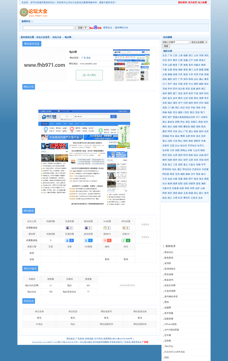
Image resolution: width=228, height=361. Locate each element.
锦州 (185, 141)
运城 (201, 155)
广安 (185, 131)
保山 (196, 193)
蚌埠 (193, 136)
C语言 (186, 112)
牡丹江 (200, 145)
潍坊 (175, 103)
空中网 (167, 335)
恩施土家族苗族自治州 (184, 117)
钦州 (206, 160)
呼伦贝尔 (187, 169)
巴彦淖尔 (196, 169)
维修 (164, 112)
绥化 (170, 155)
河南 (201, 55)
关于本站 (98, 338)
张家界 (192, 183)
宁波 (196, 93)
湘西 (203, 183)
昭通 (191, 193)
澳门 (191, 69)
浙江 (191, 55)
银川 (203, 174)
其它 (175, 79)
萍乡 (172, 136)
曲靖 (180, 193)
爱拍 (166, 302)
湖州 (164, 98)
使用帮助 (107, 338)
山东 (196, 55)
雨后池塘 (168, 274)
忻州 (185, 155)
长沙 (164, 183)
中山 (191, 84)
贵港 (164, 164)
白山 (177, 145)
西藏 (206, 69)
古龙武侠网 (169, 291)
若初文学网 (169, 285)
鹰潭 (182, 136)
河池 (201, 160)
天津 (164, 65)
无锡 (164, 88)
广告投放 (80, 338)
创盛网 (167, 307)
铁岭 (191, 141)
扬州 (198, 88)
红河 (180, 198)
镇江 (203, 88)
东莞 (185, 84)
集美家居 (168, 258)
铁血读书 (168, 280)
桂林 (170, 160)
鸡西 (177, 150)
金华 (175, 98)
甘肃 (170, 69)
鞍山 (180, 141)
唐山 (164, 122)
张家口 (194, 122)
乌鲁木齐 (166, 188)
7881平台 (168, 346)
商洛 (198, 174)
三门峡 (171, 107)
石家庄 (204, 117)
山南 (202, 188)
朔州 (180, 155)
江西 (180, 60)
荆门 (202, 112)
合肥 (188, 136)
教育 (175, 65)
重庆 (175, 60)
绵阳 (180, 126)
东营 (164, 103)
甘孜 (175, 131)
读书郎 (167, 263)
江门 (164, 84)
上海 (180, 55)
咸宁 (170, 117)
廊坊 (164, 126)
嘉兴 (170, 98)
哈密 (182, 188)
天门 (198, 117)
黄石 (192, 112)
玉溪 (185, 193)
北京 (164, 55)
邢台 (182, 122)
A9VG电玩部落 (171, 330)
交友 (200, 198)
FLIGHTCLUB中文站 (174, 352)
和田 (187, 188)
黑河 (164, 155)
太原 (175, 155)
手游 (203, 107)
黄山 (164, 141)
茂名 (175, 84)
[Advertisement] (132, 12)
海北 (201, 179)
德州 (191, 103)
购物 (170, 74)
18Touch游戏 (170, 324)
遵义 (185, 164)
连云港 (181, 88)
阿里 (164, 193)
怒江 (170, 198)
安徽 (185, 60)
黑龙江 (202, 60)
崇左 (180, 160)
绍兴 (206, 93)
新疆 (201, 69)
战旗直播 (168, 318)
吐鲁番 (175, 188)
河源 (180, 84)
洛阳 (206, 103)
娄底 (198, 183)
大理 (175, 198)
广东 (170, 55)
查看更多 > (146, 224)
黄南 (206, 179)
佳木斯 (165, 150)
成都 (175, 126)
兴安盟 (205, 169)
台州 (185, 98)
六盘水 (192, 164)
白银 (175, 179)
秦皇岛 (171, 122)
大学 (191, 74)
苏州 (175, 88)
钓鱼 (201, 74)
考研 (198, 107)
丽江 (201, 193)
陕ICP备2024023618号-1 (68, 342)
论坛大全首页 (43, 37)
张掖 (180, 179)
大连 (175, 141)
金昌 (170, 179)
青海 (175, 69)
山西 (170, 65)
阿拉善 (165, 174)
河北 (164, 60)
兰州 (164, 179)
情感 (206, 74)
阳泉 (191, 155)
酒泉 (185, 179)
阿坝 (170, 131)
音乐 (175, 112)
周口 (177, 107)
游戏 (175, 74)
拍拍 (166, 357)
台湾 (196, 69)
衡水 (170, 126)
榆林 (188, 174)
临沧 (164, 198)
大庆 (172, 150)
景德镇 (165, 136)
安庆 (203, 136)
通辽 (179, 169)
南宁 (206, 155)
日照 (185, 103)
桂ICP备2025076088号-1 (123, 338)
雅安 (164, 131)
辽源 (172, 145)
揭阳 (201, 84)
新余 (177, 136)
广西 (180, 65)
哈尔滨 (183, 145)
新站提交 (70, 338)
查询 (107, 259)
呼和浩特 (166, 169)
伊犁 (192, 188)
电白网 (68, 37)
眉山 (191, 131)
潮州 (196, 84)
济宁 (180, 103)
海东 (196, 179)
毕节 (203, 164)
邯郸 (177, 122)
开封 (201, 103)
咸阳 (182, 174)
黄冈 (164, 117)
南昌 (196, 131)
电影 (170, 112)
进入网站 (91, 75)
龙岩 (180, 93)
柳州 (164, 160)
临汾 (196, 155)
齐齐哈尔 (192, 145)
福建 (185, 55)
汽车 (180, 74)
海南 (185, 65)
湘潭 (175, 183)
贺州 (185, 160)
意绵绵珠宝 (169, 269)
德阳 (193, 126)
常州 (170, 88)
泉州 (185, 93)
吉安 (206, 131)
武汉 (182, 107)
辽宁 (191, 60)
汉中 (193, 174)
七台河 (196, 150)
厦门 (175, 93)
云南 (164, 74)
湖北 (206, 55)
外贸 (196, 74)
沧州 (205, 122)
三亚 (175, 164)
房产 (170, 84)
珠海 (191, 79)
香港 (185, 69)
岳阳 (185, 183)
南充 (203, 126)
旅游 (185, 74)
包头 (174, 169)
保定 (188, 122)
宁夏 (164, 69)
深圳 (185, 79)
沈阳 (170, 141)
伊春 (190, 150)
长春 (203, 141)
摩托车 (186, 198)
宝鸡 (177, 174)
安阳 (164, 107)
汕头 (196, 79)
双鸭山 (183, 150)
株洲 (170, 183)
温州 (201, 93)
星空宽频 (168, 313)
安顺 (198, 164)
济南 (191, 98)
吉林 (196, 60)
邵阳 (180, 183)
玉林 (191, 160)
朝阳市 (197, 141)
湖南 (180, 69)
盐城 (193, 88)
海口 (170, 164)
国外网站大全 (121, 27)
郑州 (196, 103)
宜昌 (197, 112)
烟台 (170, 103)
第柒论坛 (168, 252)
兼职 (170, 79)
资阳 (198, 126)
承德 (200, 122)
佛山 (201, 79)
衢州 (180, 98)
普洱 (206, 193)
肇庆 (206, 79)
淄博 (201, 98)
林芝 (170, 193)
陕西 (203, 65)
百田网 (167, 341)
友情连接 (89, 338)
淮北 (198, 136)
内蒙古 (197, 65)
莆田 (170, 93)
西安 (172, 174)
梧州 (175, 160)
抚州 (201, 131)
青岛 (196, 98)
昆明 (175, 193)
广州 (180, 79)
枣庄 (206, 98)
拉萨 (197, 188)
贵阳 (180, 164)
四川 (170, 60)
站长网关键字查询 (127, 285)
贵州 (191, 65)
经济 (188, 107)
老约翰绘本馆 (171, 296)
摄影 (180, 112)
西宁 (191, 179)
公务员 (194, 198)
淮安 (188, 88)
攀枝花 (186, 126)
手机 (193, 107)
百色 (196, 160)
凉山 (180, 131)
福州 (164, 93)
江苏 (175, 55)
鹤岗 (202, 150)
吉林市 (165, 145)
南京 (206, 84)
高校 (164, 79)
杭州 (191, 93)
